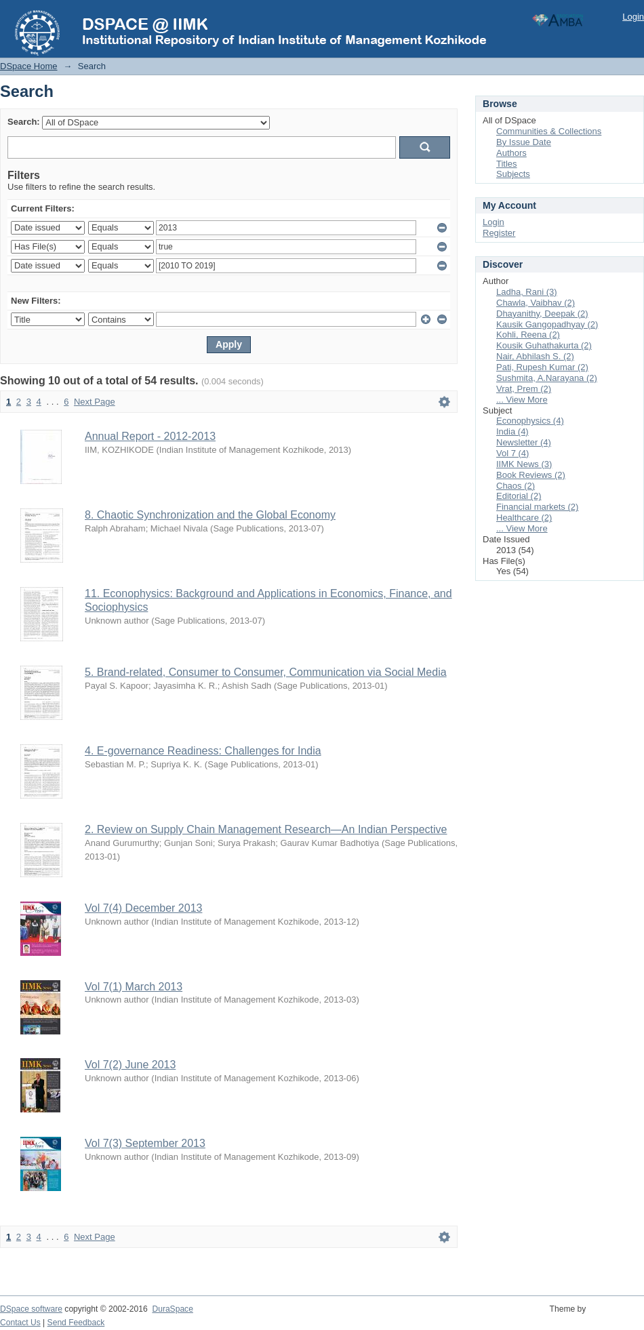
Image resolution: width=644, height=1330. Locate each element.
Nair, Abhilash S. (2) (535, 356)
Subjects (513, 174)
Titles (506, 164)
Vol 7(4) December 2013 (143, 908)
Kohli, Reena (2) (528, 334)
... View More (522, 400)
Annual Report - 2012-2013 (150, 436)
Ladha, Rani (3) (526, 292)
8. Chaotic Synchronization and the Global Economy (210, 515)
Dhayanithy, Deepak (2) (542, 313)
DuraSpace (172, 1309)
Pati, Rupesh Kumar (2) (542, 367)
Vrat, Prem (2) (523, 389)
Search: (23, 122)
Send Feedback (76, 1322)
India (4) (512, 431)
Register (499, 233)
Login (633, 17)
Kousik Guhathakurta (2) (544, 345)
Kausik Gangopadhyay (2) (547, 324)
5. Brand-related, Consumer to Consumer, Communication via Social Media (266, 672)
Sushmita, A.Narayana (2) (546, 378)
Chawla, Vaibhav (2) (535, 303)
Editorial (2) (518, 496)
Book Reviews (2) (530, 475)
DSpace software (31, 1309)
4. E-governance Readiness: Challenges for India (203, 751)
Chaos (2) (515, 486)
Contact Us (20, 1322)
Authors (511, 153)
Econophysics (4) (530, 421)
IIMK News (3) (524, 464)
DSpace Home (29, 66)
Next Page (94, 402)
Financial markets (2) (537, 507)
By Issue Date (523, 142)
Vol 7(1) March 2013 (133, 986)
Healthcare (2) (524, 517)
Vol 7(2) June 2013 (130, 1064)
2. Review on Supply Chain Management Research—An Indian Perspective (266, 829)
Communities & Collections (548, 131)
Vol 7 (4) (512, 453)
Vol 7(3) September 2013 (145, 1143)
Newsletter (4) (523, 442)
